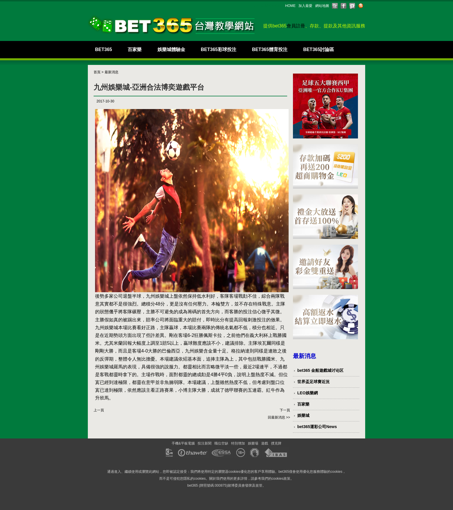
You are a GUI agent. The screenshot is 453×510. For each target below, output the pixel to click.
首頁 (97, 72)
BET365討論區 (318, 49)
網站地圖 (322, 6)
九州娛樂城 (157, 296)
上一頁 (99, 410)
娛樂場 (253, 443)
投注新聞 (204, 443)
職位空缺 (221, 443)
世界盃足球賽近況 (313, 381)
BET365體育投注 (269, 49)
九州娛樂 (194, 350)
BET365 (103, 49)
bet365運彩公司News (317, 426)
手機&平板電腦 (183, 443)
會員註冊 (296, 25)
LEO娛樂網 (307, 393)
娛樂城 (303, 415)
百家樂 (135, 49)
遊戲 (264, 443)
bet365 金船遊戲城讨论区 (320, 370)
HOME (290, 6)
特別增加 (238, 443)
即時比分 (215, 319)
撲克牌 (276, 443)
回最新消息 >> (279, 417)
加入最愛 (305, 6)
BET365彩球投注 (218, 49)
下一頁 (285, 410)
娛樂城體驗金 (171, 49)
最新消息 (111, 72)
